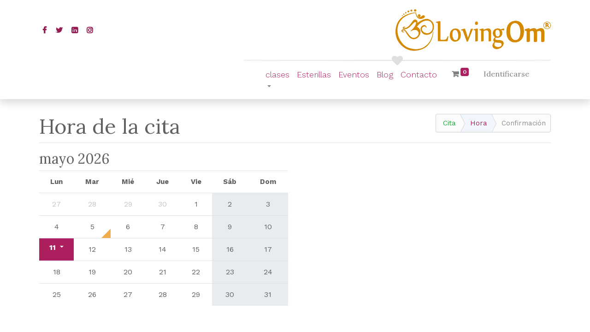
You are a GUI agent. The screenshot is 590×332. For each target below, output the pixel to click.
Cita (449, 123)
